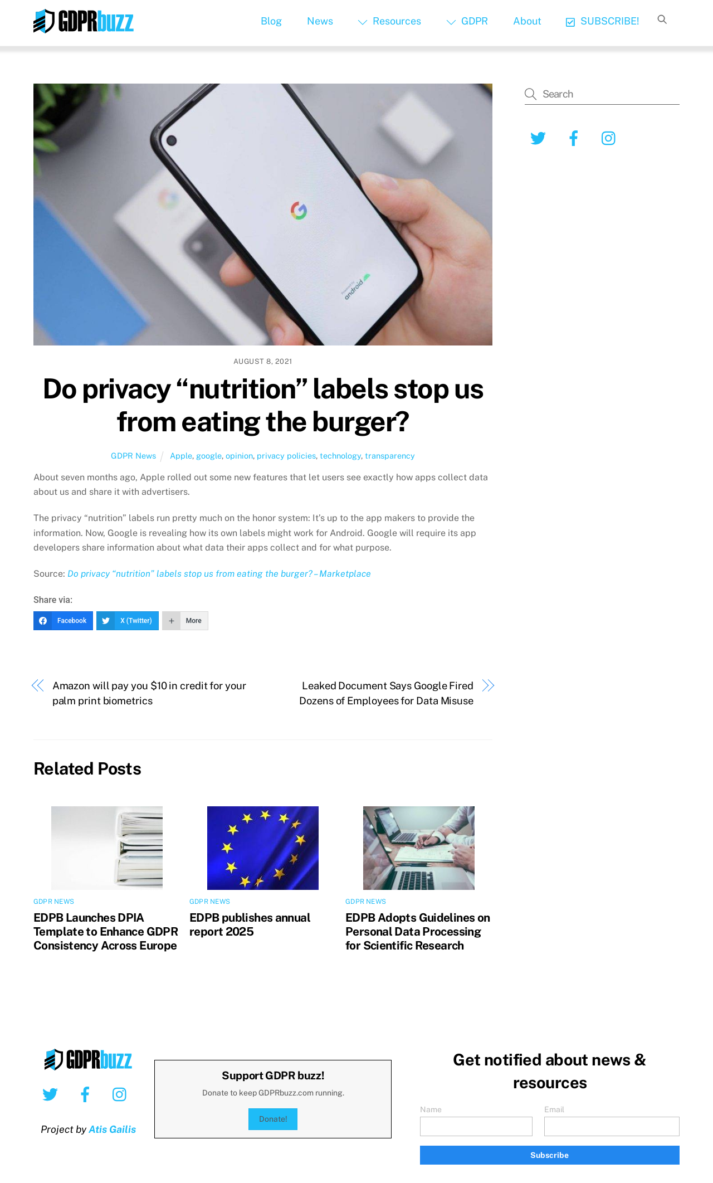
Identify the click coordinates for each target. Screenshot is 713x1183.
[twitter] (540, 137)
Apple (181, 455)
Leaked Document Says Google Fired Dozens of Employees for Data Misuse (386, 693)
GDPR (467, 21)
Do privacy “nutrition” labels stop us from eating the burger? (263, 405)
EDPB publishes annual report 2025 (249, 924)
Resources (389, 21)
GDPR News (133, 455)
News (320, 21)
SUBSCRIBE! (602, 21)
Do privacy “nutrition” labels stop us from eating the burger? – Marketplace (219, 573)
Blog (271, 21)
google (209, 455)
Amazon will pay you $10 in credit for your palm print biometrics (149, 693)
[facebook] (575, 137)
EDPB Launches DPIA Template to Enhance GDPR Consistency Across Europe (105, 931)
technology (340, 455)
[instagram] (611, 137)
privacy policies (286, 455)
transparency (390, 455)
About (527, 21)
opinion (239, 455)
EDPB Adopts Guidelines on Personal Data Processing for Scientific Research (417, 931)
